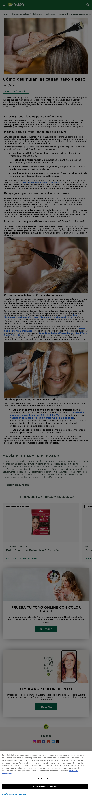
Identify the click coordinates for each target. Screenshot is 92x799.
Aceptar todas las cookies (45, 786)
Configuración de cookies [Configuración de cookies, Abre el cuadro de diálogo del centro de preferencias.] (14, 794)
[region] (46, 775)
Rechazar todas (45, 779)
